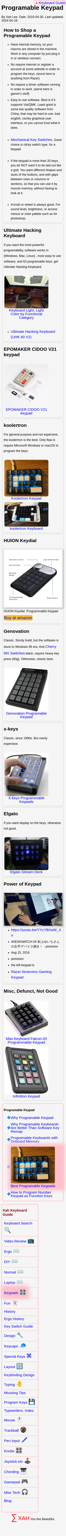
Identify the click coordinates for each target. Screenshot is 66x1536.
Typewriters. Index (19, 1410)
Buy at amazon (18, 617)
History (9, 1311)
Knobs (13, 1450)
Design (13, 1335)
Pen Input (16, 1440)
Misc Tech (16, 1492)
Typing (13, 1384)
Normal (14, 1271)
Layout (13, 1366)
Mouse (13, 1419)
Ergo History (14, 1319)
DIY (11, 1261)
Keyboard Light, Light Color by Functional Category (26, 298)
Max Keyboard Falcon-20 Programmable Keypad (26, 1022)
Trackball (15, 1429)
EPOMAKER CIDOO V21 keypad (26, 389)
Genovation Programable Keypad (26, 693)
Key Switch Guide (18, 1326)
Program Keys (19, 1401)
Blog (7, 1501)
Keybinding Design (19, 1375)
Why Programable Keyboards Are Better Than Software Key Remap (35, 1127)
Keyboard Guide (52, 3)
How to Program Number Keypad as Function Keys (31, 1194)
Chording (15, 1471)
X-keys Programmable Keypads (26, 778)
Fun (11, 1302)
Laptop (13, 1282)
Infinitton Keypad (26, 1072)
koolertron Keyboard (26, 516)
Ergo (12, 1250)
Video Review (19, 1240)
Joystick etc (17, 1461)
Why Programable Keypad (32, 1118)
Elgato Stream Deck (26, 855)
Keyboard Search (18, 1227)
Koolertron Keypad (26, 480)
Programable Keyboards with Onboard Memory (34, 1139)
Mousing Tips (15, 1393)
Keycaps (15, 1345)
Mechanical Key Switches (31, 140)
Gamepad (16, 1481)
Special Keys (18, 1356)
